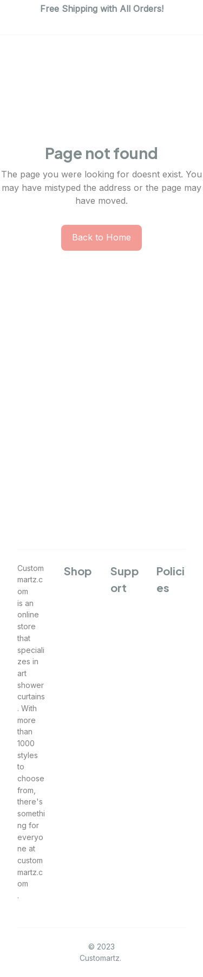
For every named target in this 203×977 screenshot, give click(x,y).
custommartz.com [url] (30, 872)
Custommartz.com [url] (30, 579)
